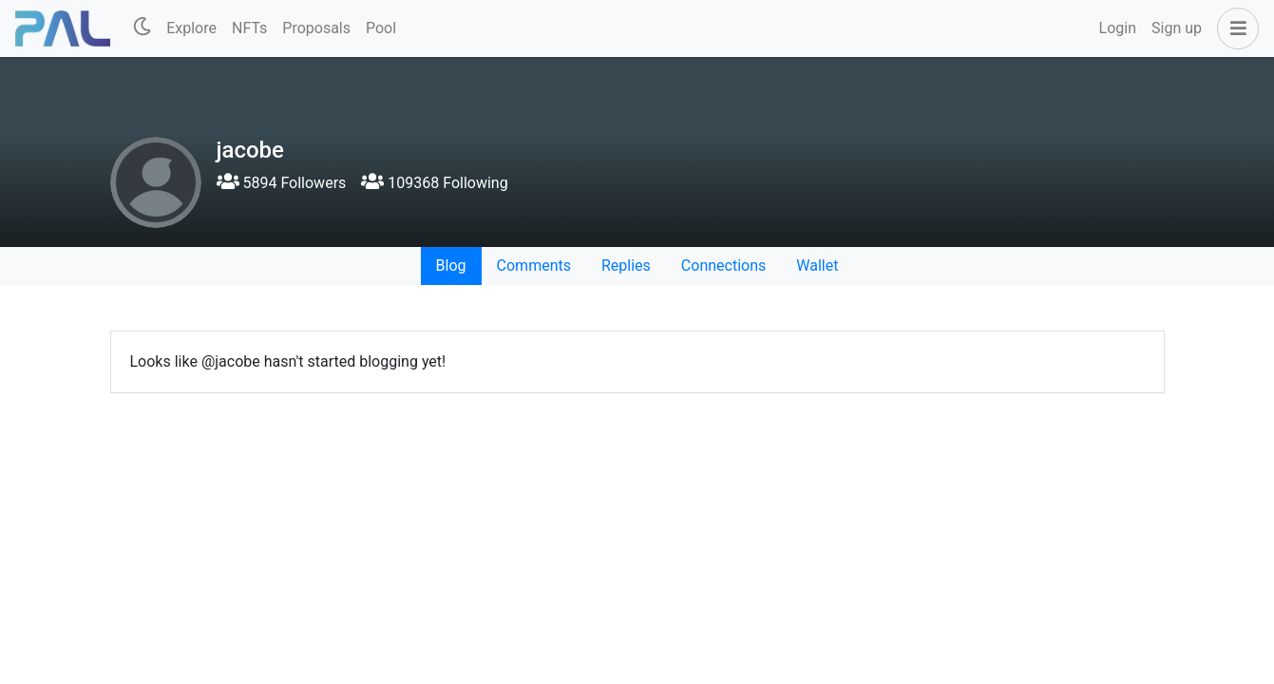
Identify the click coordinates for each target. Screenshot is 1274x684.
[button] (1234, 28)
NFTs (249, 28)
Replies (626, 265)
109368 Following (434, 183)
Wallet (817, 265)
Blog (451, 265)
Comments (534, 265)
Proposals (316, 28)
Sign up (1176, 28)
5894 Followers (282, 183)
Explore (191, 28)
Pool (381, 28)
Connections (723, 265)
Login (1117, 28)
